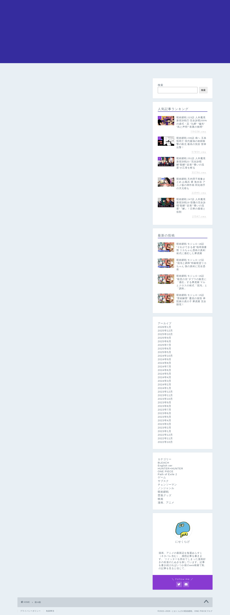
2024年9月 (164, 359)
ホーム (30, 69)
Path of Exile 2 (167, 474)
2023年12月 (165, 391)
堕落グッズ (164, 495)
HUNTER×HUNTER (169, 69)
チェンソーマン (109, 70)
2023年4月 (164, 420)
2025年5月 (164, 352)
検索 (160, 85)
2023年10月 (165, 398)
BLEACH (136, 69)
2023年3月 (164, 423)
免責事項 (50, 611)
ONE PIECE (56, 69)
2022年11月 (165, 438)
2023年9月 (164, 402)
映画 (160, 498)
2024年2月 (164, 384)
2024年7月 (164, 366)
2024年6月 (164, 370)
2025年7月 (164, 344)
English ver (165, 465)
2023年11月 (165, 395)
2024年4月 (164, 377)
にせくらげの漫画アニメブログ (115, 6)
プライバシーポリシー (30, 611)
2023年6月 (164, 413)
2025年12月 (165, 330)
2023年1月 (164, 431)
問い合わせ (200, 69)
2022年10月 (165, 441)
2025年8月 (164, 341)
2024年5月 (164, 373)
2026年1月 (164, 326)
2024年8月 (164, 362)
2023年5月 (164, 416)
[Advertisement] (115, 39)
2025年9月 (164, 337)
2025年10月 (165, 334)
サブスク (163, 480)
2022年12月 (165, 434)
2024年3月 (164, 380)
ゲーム (162, 477)
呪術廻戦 (83, 69)
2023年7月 (164, 409)
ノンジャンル (166, 488)
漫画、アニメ (166, 502)
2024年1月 (164, 388)
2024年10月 (165, 355)
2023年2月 (164, 427)
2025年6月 (164, 348)
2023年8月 (164, 406)
